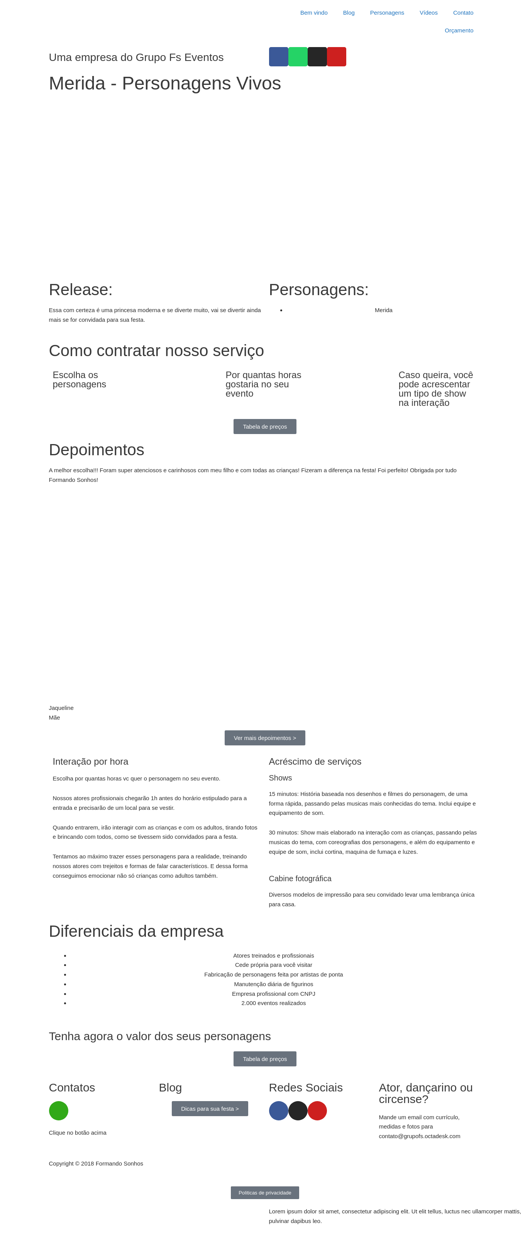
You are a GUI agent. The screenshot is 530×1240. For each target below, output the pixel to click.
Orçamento (459, 30)
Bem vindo (314, 12)
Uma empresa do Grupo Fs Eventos (141, 57)
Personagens (387, 12)
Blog (349, 12)
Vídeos (429, 12)
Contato (463, 12)
